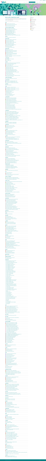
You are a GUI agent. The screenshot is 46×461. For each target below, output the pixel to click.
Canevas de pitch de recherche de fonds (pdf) (11, 358)
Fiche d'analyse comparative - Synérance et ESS (11, 207)
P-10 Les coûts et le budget (9, 340)
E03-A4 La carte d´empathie (9, 93)
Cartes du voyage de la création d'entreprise (11, 450)
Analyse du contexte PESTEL (9, 350)
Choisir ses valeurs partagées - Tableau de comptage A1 (12, 436)
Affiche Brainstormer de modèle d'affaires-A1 (11, 44)
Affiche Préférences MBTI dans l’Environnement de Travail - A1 (13, 245)
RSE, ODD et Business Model (9, 319)
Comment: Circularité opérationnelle (10, 275)
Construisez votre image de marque (10, 229)
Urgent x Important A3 (8, 379)
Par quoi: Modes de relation (9, 294)
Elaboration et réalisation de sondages (10, 418)
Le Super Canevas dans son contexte (10, 74)
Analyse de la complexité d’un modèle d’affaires (11, 122)
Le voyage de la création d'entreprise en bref (11, 332)
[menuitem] (41, 0)
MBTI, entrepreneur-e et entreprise (10, 247)
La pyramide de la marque (9, 233)
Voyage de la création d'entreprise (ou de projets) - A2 (12, 325)
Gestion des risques (8, 405)
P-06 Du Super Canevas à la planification (10, 337)
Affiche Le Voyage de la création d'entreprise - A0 (11, 324)
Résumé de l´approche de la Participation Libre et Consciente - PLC (13, 394)
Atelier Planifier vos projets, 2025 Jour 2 (10, 374)
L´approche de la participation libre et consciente (11, 392)
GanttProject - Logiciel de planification (10, 194)
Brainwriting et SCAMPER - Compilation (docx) (11, 39)
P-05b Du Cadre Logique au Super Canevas (11, 336)
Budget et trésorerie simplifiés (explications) (11, 189)
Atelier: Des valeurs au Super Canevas (10, 137)
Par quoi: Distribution (8, 293)
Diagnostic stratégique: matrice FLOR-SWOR (11, 280)
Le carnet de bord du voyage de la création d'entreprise (12, 82)
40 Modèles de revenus (8, 258)
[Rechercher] (44, 2)
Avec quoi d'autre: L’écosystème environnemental (11, 262)
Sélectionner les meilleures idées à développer (11, 390)
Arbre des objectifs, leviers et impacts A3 (10, 28)
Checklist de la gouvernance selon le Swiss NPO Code (12, 199)
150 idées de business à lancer (9, 396)
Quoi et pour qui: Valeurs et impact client (10, 298)
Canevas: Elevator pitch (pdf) (9, 359)
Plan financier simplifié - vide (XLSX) (10, 186)
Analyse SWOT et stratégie (9, 422)
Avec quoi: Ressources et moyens (9, 263)
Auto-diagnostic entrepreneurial (9, 153)
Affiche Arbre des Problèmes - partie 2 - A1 (11, 32)
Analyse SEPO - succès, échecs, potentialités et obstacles (12, 414)
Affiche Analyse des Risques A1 (9, 403)
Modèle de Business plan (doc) (9, 49)
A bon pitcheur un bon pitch (9, 366)
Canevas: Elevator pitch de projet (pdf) (10, 360)
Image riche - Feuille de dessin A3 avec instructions (11, 130)
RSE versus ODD (8, 318)
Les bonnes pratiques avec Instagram (10, 105)
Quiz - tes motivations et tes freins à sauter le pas (11, 148)
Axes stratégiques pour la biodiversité (10, 267)
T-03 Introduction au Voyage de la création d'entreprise (12, 327)
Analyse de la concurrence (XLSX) (9, 127)
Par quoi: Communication (9, 292)
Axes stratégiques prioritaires (9, 269)
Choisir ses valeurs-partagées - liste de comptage (11, 433)
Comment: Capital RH (8, 274)
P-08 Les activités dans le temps (9, 338)
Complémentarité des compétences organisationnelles (12, 113)
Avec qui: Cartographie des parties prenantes (11, 260)
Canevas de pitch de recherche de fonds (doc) (11, 353)
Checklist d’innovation (8, 216)
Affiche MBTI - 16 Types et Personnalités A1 (11, 243)
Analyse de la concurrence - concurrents (10, 126)
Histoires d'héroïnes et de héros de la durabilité (11, 311)
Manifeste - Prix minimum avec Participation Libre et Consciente (13, 393)
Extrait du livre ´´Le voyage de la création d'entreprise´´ (12, 451)
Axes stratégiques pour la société (9, 268)
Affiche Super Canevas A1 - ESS (9, 67)
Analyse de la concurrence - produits (10, 125)
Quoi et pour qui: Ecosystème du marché (10, 297)
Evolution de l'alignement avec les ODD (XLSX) (11, 308)
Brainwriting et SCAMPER (9, 46)
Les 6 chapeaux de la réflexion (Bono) (10, 47)
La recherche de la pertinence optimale (10, 387)
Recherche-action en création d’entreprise (10, 159)
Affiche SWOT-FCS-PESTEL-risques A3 (10, 424)
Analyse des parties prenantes (9, 133)
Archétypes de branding (8, 232)
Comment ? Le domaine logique (9, 273)
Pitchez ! (7, 365)
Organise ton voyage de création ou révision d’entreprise (12, 453)
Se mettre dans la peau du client (9, 95)
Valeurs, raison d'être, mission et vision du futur (11, 24)
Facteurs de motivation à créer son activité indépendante (12, 149)
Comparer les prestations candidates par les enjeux (11, 388)
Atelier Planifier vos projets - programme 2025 (11, 370)
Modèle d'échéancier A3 (8, 378)
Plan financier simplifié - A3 (9, 182)
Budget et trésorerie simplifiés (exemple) (10, 184)
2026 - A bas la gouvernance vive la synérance (11, 203)
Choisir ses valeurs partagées (9, 439)
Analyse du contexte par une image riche (10, 134)
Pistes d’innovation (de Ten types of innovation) (11, 218)
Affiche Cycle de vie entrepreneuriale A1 (10, 158)
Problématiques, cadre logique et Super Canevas (11, 78)
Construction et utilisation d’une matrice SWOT (11, 425)
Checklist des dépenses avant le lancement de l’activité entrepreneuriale (14, 181)
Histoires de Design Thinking (9, 145)
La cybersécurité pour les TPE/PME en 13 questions (12, 142)
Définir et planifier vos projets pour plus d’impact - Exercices (12, 371)
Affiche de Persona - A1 (8, 345)
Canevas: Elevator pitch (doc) (9, 354)
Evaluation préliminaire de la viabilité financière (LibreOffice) (12, 178)
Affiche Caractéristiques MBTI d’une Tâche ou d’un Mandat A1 (13, 242)
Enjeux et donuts (8, 237)
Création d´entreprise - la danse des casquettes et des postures (13, 155)
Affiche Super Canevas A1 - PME (9, 68)
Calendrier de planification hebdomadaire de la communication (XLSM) (14, 101)
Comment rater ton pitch (9, 367)
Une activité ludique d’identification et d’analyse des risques (12, 407)
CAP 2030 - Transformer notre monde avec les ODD (12, 309)
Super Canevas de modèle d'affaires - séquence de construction (13, 75)
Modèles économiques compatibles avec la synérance (12, 209)
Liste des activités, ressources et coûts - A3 (11, 377)
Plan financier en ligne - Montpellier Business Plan (11, 187)
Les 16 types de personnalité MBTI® (10, 241)
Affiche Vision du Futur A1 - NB (9, 447)
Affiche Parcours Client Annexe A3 (10, 92)
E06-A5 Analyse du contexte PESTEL (10, 351)
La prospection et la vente (9, 442)
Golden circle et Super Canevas (9, 73)
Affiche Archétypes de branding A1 (10, 227)
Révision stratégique (8, 421)
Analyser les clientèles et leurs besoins (10, 94)
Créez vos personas (8, 346)
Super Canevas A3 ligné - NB (9, 65)
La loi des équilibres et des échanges (10, 238)
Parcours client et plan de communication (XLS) (11, 102)
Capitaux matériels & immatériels (9, 270)
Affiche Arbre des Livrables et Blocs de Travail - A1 (11, 386)
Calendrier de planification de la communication (11, 100)
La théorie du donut (8, 236)
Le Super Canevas (8, 286)
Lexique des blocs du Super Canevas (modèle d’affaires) (12, 66)
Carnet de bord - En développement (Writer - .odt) (11, 81)
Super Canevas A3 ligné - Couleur (10, 64)
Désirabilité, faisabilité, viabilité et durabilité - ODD (11, 310)
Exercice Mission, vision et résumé (10, 255)
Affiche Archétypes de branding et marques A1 (11, 228)
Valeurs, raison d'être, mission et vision (10, 25)
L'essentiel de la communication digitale (10, 104)
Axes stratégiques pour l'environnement (10, 266)
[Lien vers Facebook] (39, 460)
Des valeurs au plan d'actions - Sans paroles (11, 438)
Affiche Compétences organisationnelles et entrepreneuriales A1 (13, 115)
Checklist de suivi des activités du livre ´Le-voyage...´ (11, 322)
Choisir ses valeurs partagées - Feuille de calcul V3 (11, 434)
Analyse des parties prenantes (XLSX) (10, 131)
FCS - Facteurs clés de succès (9, 175)
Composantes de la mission (9, 251)
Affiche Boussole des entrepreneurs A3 (10, 250)
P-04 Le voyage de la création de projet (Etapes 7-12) (12, 335)
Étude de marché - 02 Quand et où (10, 165)
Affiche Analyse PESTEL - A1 (9, 349)
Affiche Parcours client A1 (9, 91)
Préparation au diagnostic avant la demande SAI (11, 51)
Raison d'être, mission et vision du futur (10, 23)
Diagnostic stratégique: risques (9, 281)
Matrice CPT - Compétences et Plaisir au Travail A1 (11, 116)
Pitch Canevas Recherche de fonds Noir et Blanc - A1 (12, 364)
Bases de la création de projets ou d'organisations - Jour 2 (12, 139)
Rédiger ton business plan (9, 56)
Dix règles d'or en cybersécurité (9, 141)
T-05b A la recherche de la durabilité (10, 331)
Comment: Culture (8, 276)
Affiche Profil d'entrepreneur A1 (9, 151)
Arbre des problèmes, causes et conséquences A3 (11, 29)
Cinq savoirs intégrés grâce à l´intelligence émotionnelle (12, 117)
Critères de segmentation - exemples (10, 409)
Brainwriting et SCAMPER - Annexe (10, 41)
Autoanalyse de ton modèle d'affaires (10, 154)
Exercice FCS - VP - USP (8, 173)
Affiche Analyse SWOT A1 (9, 427)
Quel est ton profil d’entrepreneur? (10, 150)
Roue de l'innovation (8, 219)
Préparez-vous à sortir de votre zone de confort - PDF (12, 152)
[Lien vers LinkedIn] (40, 460)
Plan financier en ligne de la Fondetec (10, 188)
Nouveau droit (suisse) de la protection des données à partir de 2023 (13, 143)
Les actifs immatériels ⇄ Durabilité (10, 287)
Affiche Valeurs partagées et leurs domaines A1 (11, 435)
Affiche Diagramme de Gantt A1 (9, 380)
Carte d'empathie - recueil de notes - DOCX (11, 87)
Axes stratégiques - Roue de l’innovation (10, 264)
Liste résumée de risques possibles (10, 406)
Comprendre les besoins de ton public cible (11, 37)
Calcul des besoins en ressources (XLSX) (10, 399)
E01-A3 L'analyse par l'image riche (10, 211)
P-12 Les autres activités (9, 342)
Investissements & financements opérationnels (11, 285)
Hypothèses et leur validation (9, 419)
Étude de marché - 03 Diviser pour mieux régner (11, 166)
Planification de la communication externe (10, 108)
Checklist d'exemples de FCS (9, 172)
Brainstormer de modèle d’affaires (10, 40)
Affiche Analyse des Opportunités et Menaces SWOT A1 (12, 426)
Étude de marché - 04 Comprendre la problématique (12, 167)
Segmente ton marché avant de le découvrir (11, 411)
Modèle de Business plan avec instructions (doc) (11, 50)
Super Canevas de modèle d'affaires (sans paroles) (11, 70)
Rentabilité (7, 300)
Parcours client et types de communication (10, 107)
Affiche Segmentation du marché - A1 (10, 410)
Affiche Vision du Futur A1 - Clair (9, 446)
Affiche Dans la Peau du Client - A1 (10, 90)
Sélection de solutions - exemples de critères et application (12, 384)
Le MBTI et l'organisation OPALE (9, 246)
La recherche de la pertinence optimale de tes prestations (12, 389)
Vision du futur (7, 303)
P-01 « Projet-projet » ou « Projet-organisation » (11, 333)
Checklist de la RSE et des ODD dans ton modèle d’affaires (12, 317)
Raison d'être (7, 299)
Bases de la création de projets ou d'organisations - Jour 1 (12, 138)
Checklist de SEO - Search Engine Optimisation (11, 98)
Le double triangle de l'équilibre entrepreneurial (11, 162)
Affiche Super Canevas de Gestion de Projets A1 (11, 69)
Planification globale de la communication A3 (11, 99)
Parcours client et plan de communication (10, 106)
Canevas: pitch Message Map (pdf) (10, 361)
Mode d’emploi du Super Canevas (9, 76)
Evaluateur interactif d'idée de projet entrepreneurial (12, 170)
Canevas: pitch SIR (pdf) (8, 362)
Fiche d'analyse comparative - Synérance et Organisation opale (13, 208)
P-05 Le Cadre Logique (8, 60)
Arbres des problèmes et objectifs (10, 33)
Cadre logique (7, 59)
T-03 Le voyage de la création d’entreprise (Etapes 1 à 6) (12, 328)
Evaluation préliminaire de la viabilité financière (11, 179)
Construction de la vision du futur (10, 448)
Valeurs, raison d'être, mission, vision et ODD (11, 315)
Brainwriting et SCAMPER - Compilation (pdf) (11, 42)
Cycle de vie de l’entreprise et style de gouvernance (11, 206)
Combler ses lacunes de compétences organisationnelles (12, 112)
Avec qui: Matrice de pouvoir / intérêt (10, 261)
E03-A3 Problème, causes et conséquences (10, 34)
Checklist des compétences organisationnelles (11, 111)
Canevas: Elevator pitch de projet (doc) (10, 355)
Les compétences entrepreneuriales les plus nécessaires (12, 118)
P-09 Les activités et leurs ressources (10, 339)
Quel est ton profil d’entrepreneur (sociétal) (11, 156)
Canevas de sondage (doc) (9, 416)
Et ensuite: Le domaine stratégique (10, 282)
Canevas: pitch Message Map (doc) (10, 356)
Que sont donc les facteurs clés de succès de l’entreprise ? (12, 174)
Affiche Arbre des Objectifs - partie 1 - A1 (10, 30)
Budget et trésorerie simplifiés (9, 183)
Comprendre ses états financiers (9, 190)
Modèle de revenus (8, 291)
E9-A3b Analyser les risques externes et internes (11, 404)
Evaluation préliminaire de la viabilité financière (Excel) (12, 177)
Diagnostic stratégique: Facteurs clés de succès (11, 279)
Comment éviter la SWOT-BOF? (9, 429)
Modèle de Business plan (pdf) (9, 52)
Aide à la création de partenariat (9, 204)
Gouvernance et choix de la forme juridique (11, 223)
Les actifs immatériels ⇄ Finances (9, 288)
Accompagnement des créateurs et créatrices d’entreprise (12, 160)
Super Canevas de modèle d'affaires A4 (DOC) (11, 63)
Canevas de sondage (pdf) (9, 417)
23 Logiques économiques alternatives (10, 257)
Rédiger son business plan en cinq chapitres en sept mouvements (13, 55)
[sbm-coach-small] (3, 2)
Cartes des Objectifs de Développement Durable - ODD (12, 307)
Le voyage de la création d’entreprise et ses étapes (11, 326)
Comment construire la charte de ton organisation (11, 201)
